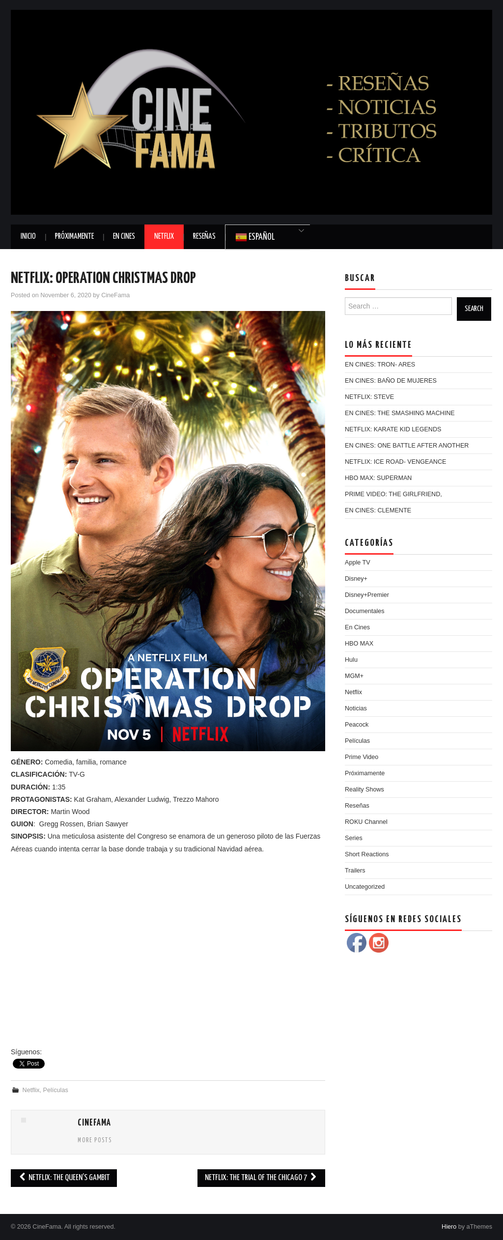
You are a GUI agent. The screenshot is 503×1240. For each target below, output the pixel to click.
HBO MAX (359, 643)
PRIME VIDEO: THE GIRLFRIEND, (393, 494)
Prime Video (361, 757)
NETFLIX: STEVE (369, 397)
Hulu (351, 659)
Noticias (356, 708)
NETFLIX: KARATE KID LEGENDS (393, 429)
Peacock (356, 724)
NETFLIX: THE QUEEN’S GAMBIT (64, 1178)
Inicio (28, 236)
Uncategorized (365, 886)
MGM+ (354, 676)
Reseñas (204, 236)
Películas (55, 1090)
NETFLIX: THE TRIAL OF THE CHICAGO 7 (261, 1178)
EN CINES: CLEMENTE (378, 510)
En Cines (124, 236)
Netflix (164, 236)
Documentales (365, 611)
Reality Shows (364, 789)
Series (354, 838)
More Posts (95, 1141)
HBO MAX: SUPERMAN (378, 478)
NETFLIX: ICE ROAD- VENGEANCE (395, 461)
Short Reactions (367, 854)
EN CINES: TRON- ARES (380, 364)
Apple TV (357, 562)
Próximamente (74, 236)
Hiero (449, 1226)
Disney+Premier (367, 595)
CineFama (115, 295)
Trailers (355, 870)
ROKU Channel (366, 821)
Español (255, 237)
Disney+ (356, 578)
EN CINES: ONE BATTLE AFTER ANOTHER (407, 445)
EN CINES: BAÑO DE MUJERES (391, 380)
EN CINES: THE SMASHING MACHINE (400, 413)
